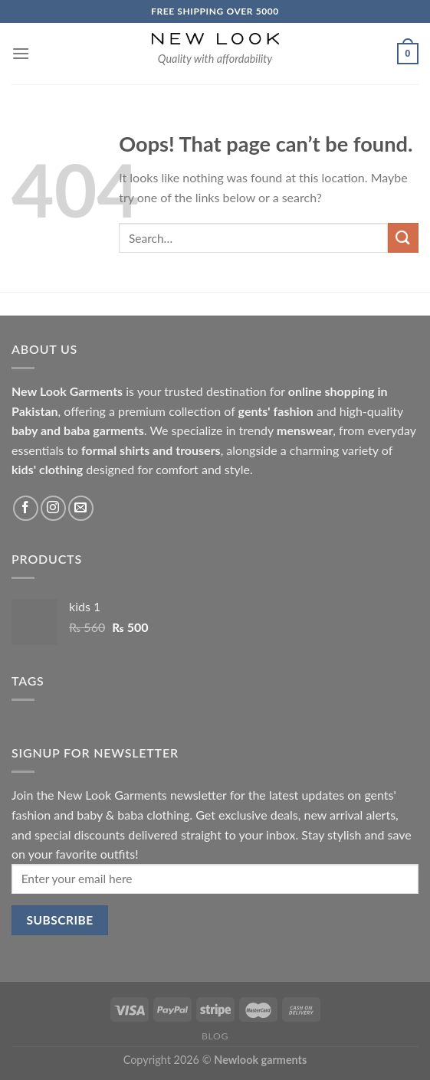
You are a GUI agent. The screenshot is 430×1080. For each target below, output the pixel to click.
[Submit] (403, 238)
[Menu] (20, 53)
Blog (215, 1036)
